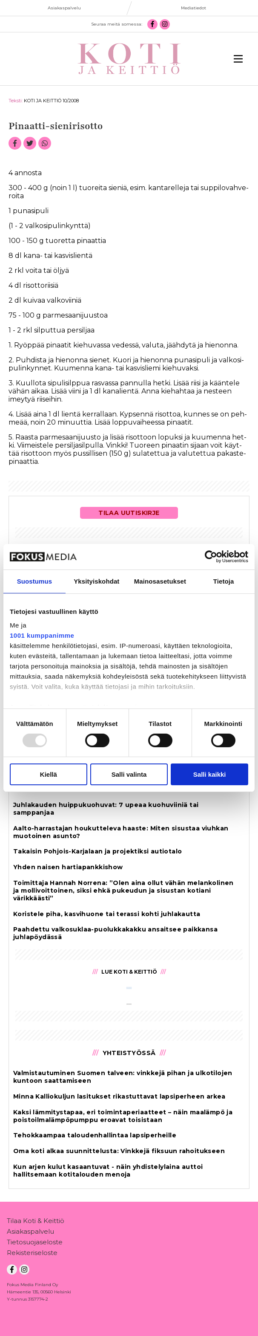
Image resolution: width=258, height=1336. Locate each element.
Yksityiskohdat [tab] (96, 581)
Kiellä (48, 774)
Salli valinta (129, 774)
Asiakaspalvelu (30, 1233)
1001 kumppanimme (42, 635)
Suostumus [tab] (34, 581)
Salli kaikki (209, 774)
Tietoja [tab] (223, 581)
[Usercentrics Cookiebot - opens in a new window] (211, 556)
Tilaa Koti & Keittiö (35, 1222)
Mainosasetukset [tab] (160, 581)
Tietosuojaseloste (35, 1244)
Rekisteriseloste (32, 1254)
